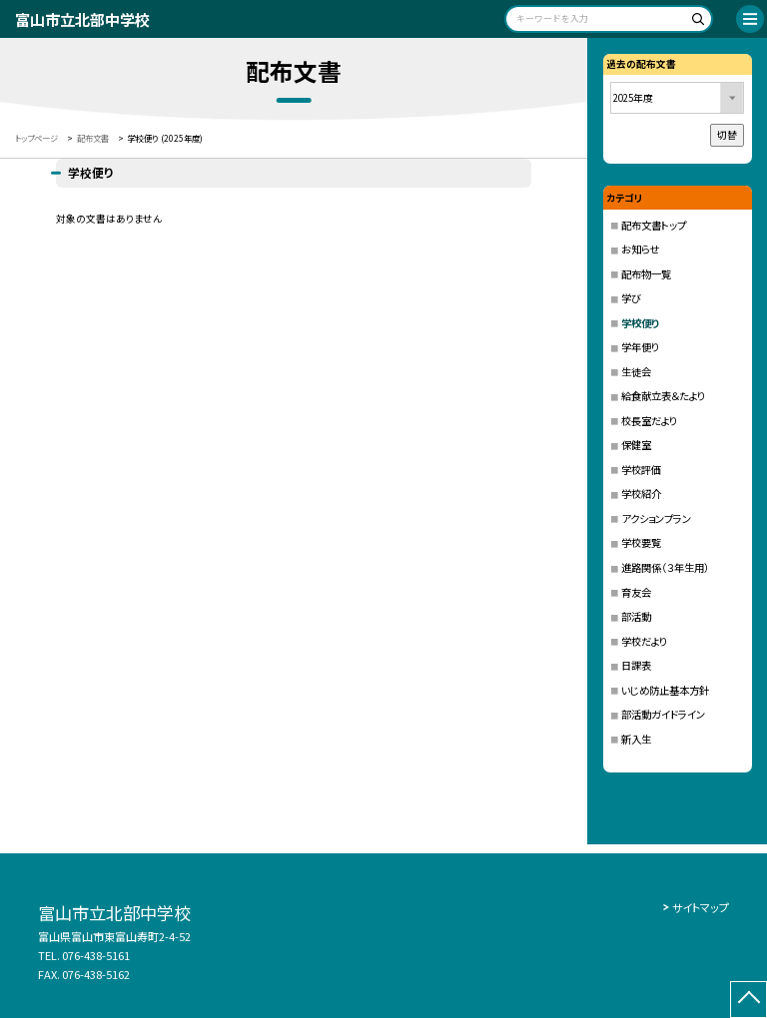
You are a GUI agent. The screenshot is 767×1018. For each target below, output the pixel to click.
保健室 (636, 444)
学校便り (640, 322)
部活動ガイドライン (663, 714)
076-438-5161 (96, 955)
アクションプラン (656, 518)
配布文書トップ (653, 225)
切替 (727, 135)
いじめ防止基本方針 (665, 690)
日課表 (636, 665)
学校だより (644, 641)
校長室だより (649, 420)
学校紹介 (641, 493)
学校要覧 (641, 542)
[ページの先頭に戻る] (748, 999)
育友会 (636, 592)
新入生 (636, 739)
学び (631, 297)
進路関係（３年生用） (665, 567)
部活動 (636, 616)
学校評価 (641, 469)
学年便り (640, 346)
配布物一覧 (646, 273)
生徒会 (636, 371)
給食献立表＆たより (663, 395)
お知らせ (640, 249)
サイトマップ (700, 907)
